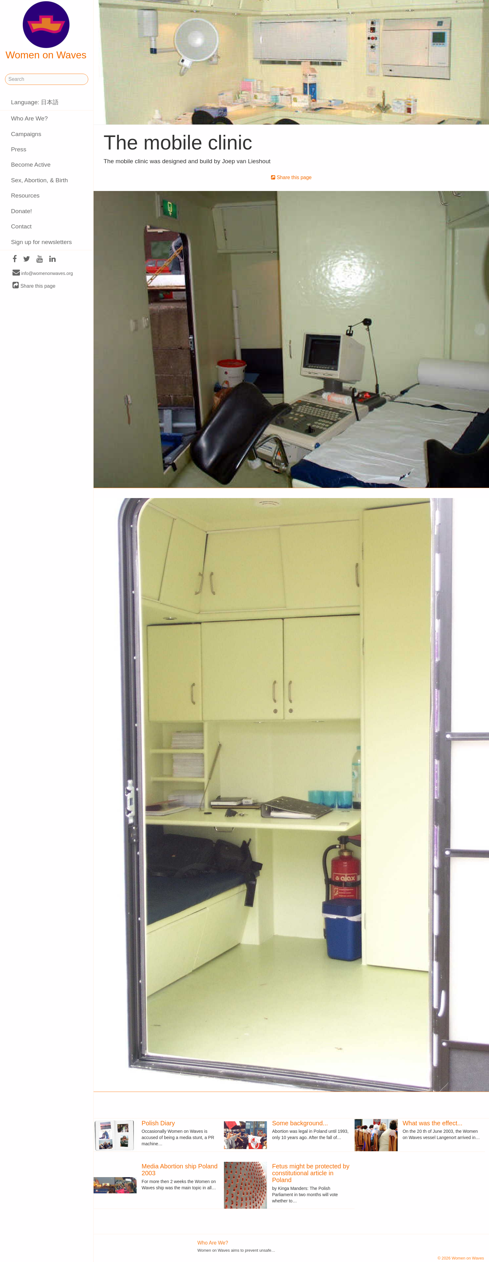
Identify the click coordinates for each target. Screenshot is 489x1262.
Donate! (21, 211)
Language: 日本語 (35, 102)
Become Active (31, 164)
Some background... (300, 1123)
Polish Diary (158, 1123)
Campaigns (26, 134)
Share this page (34, 285)
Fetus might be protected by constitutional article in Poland (311, 1173)
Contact (21, 226)
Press (18, 149)
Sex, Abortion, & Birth (39, 180)
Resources (25, 195)
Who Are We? (29, 118)
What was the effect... (432, 1123)
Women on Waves (46, 31)
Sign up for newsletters (41, 242)
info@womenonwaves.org (42, 273)
